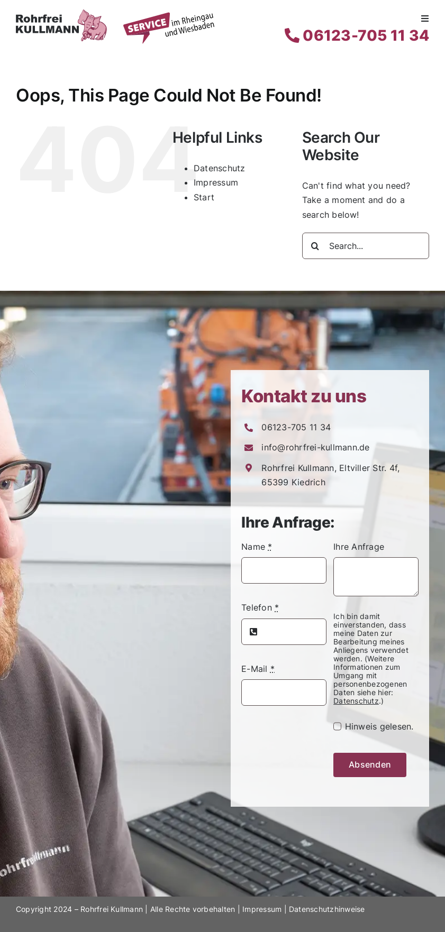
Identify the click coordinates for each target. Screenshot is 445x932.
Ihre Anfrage (358, 546)
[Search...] (365, 246)
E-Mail (258, 668)
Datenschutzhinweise (327, 909)
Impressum (216, 182)
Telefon (260, 607)
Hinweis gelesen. (379, 726)
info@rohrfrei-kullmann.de (315, 447)
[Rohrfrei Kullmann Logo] (61, 13)
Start (204, 197)
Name (256, 546)
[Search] (315, 246)
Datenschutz (220, 168)
